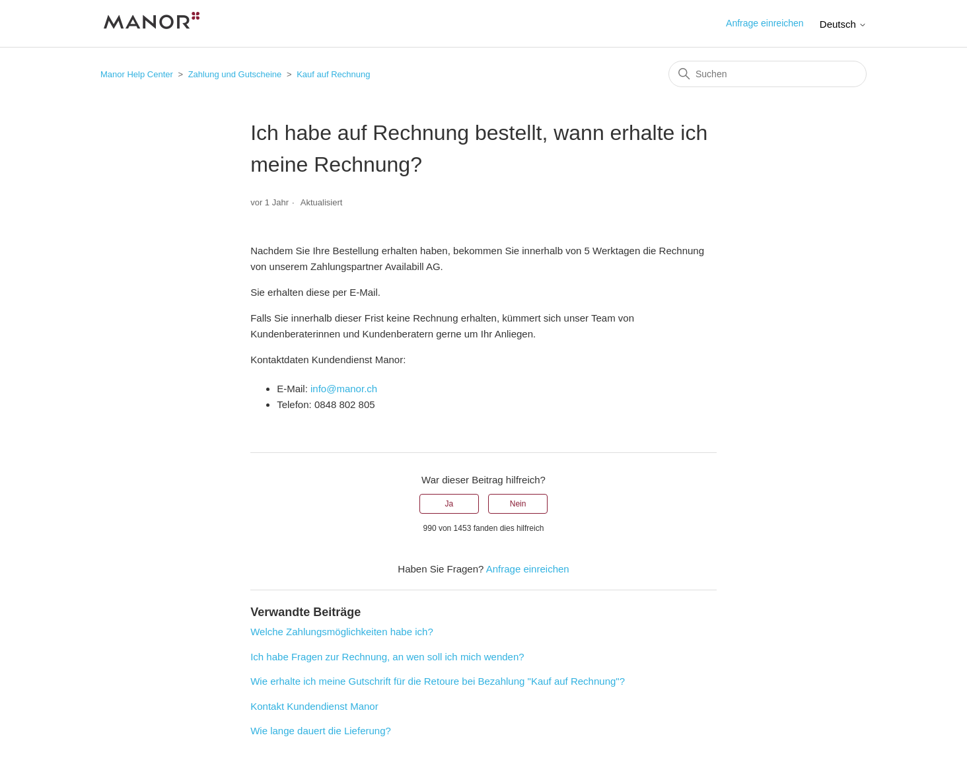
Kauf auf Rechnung (333, 74)
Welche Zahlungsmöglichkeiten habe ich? (341, 631)
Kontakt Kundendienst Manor (314, 706)
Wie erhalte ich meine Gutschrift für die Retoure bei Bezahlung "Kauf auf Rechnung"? (437, 681)
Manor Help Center (136, 74)
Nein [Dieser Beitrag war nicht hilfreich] (518, 503)
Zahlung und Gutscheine (235, 74)
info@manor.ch (343, 388)
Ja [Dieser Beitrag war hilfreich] (449, 503)
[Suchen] (767, 74)
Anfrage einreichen (765, 23)
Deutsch (843, 24)
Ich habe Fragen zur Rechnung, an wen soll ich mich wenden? (387, 656)
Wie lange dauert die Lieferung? (320, 730)
